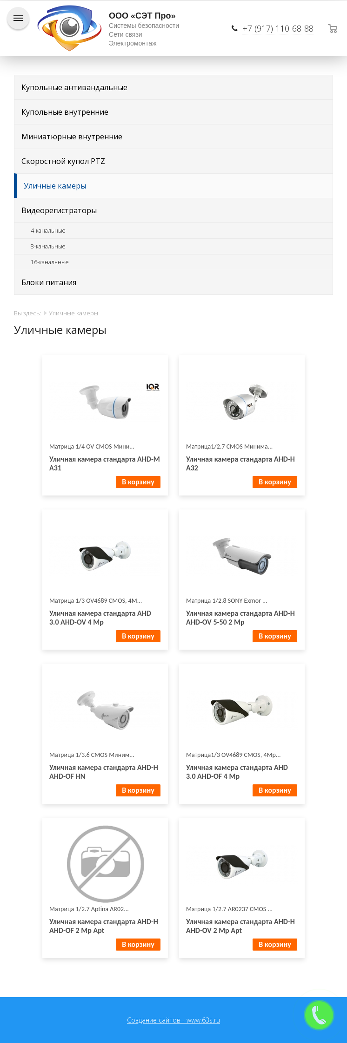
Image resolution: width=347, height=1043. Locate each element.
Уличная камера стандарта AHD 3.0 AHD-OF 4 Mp (237, 772)
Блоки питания (48, 282)
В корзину (138, 481)
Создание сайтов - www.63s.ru (173, 1020)
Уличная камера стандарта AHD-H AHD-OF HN (103, 772)
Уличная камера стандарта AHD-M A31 (104, 463)
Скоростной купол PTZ (63, 161)
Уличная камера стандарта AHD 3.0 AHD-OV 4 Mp (100, 617)
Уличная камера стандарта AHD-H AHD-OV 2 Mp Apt (240, 926)
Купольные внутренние (64, 112)
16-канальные (50, 262)
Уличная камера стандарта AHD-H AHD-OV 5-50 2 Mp (240, 617)
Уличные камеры (55, 186)
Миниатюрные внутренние (71, 136)
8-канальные (48, 246)
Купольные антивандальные (74, 87)
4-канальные (48, 231)
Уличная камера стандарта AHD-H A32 (240, 463)
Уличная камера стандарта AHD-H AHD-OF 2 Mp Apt (103, 926)
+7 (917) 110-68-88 (278, 28)
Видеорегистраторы (59, 210)
